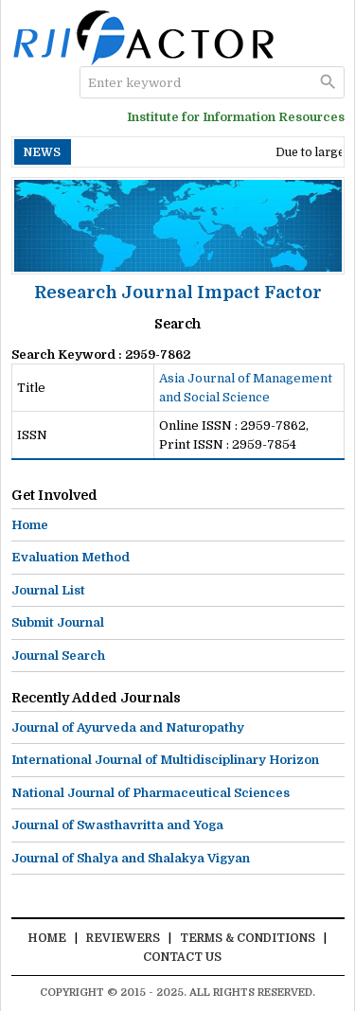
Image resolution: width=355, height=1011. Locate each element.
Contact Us (182, 957)
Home (29, 525)
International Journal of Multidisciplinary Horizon (165, 760)
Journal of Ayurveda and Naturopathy (127, 727)
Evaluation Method (70, 557)
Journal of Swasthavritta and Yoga (117, 825)
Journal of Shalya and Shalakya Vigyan (130, 858)
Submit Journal (57, 622)
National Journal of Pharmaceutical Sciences (150, 793)
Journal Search (58, 655)
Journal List (48, 590)
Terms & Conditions (247, 938)
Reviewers (123, 938)
